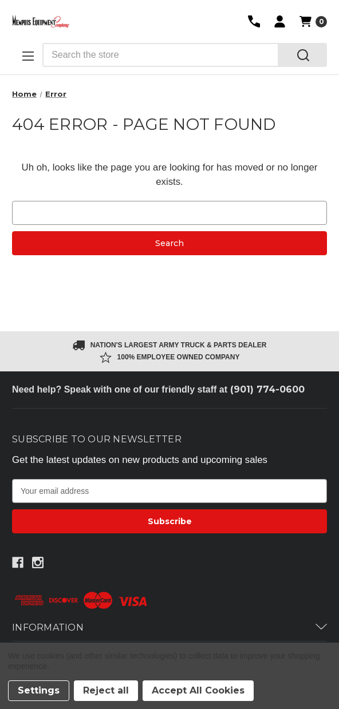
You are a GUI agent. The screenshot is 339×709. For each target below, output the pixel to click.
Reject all (106, 690)
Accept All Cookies (198, 690)
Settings (39, 690)
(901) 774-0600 (267, 389)
